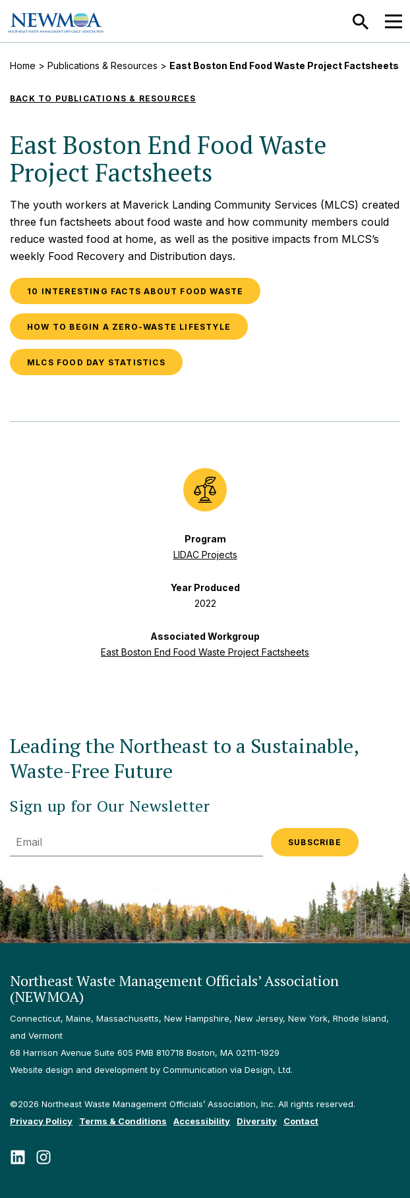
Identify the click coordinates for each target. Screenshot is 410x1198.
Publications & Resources (102, 65)
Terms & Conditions (123, 1121)
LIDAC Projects (205, 554)
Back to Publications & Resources (103, 98)
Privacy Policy (41, 1121)
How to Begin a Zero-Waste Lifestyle (129, 327)
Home (23, 65)
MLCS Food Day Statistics (96, 362)
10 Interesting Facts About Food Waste (135, 291)
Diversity (257, 1121)
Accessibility (201, 1121)
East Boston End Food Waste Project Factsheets (205, 652)
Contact (300, 1121)
